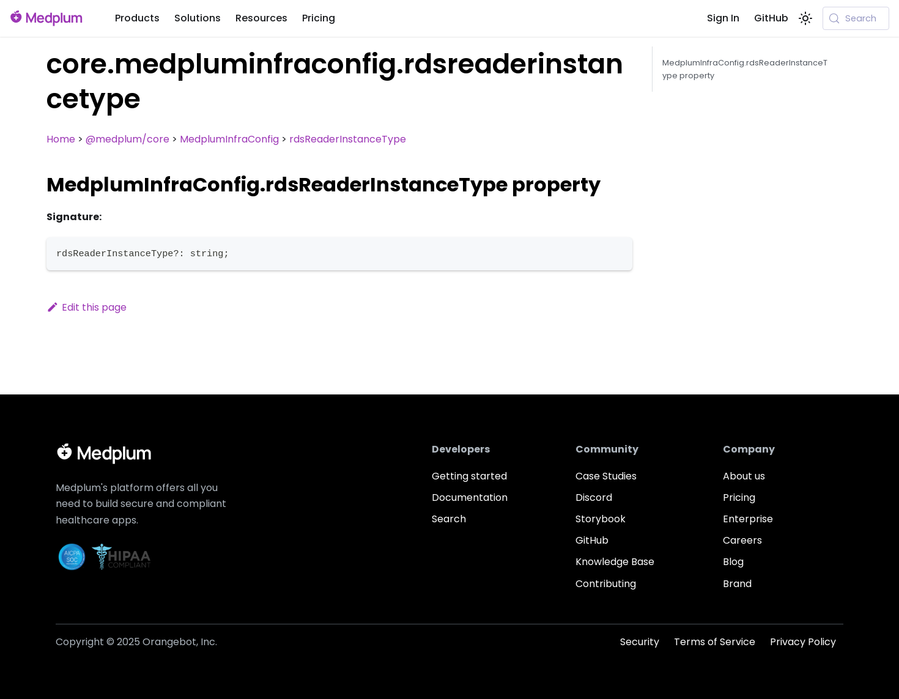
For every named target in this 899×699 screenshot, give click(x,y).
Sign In (723, 18)
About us (744, 476)
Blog (733, 562)
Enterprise (748, 519)
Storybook (600, 519)
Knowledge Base (614, 562)
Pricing (318, 18)
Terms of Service (714, 642)
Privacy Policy (803, 642)
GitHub (771, 18)
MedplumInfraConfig (229, 139)
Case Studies (606, 476)
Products (137, 18)
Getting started (469, 476)
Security (639, 642)
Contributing (605, 584)
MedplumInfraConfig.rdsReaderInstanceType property (744, 69)
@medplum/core (127, 139)
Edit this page (86, 307)
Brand (737, 584)
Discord (593, 497)
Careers (742, 540)
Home (60, 139)
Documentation (470, 497)
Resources (261, 18)
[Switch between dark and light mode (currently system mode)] (805, 18)
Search (449, 519)
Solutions (197, 18)
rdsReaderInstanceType (347, 139)
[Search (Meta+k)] (856, 18)
